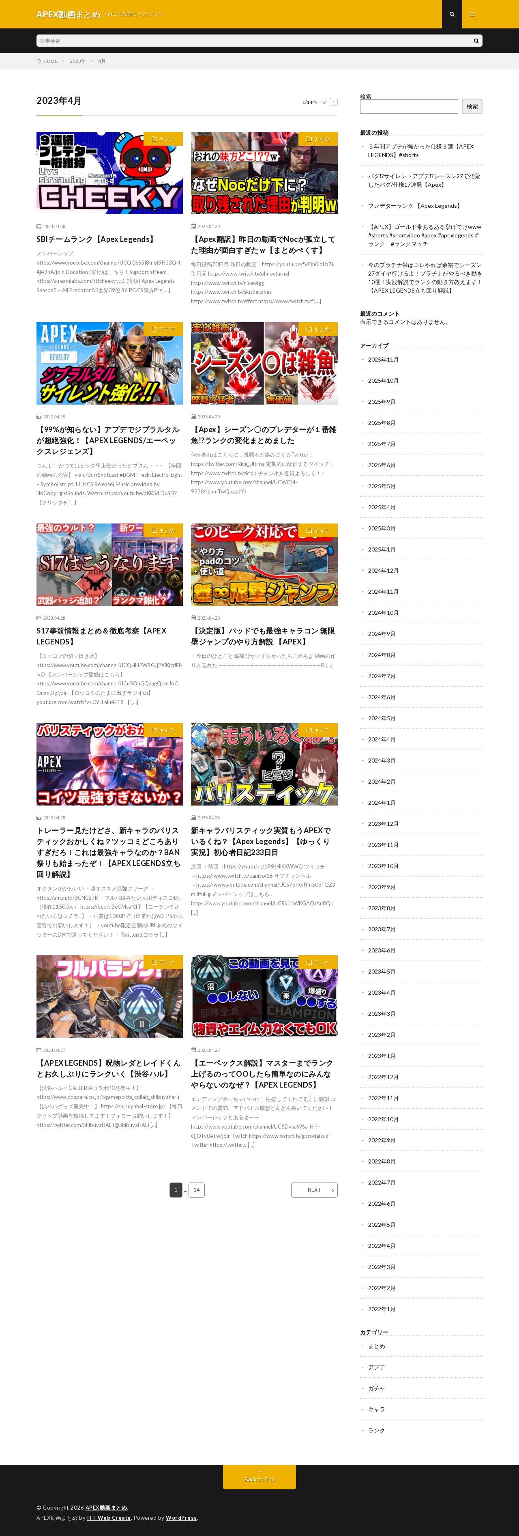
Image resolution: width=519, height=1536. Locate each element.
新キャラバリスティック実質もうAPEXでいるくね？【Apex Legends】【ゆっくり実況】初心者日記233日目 (260, 841)
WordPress (181, 1517)
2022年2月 (382, 1287)
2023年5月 (382, 971)
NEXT (314, 1190)
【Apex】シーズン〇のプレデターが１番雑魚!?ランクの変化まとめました (264, 435)
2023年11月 (383, 844)
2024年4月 (382, 739)
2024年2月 (382, 781)
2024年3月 (382, 760)
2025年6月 (382, 464)
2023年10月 (383, 865)
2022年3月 (382, 1266)
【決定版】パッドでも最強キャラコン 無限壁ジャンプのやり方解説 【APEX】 (263, 636)
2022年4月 (382, 1245)
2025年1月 (382, 549)
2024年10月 (383, 612)
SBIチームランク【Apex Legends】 (96, 239)
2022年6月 (382, 1203)
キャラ (322, 530)
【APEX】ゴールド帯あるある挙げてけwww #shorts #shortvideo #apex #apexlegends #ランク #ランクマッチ (424, 235)
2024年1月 (382, 802)
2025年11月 (383, 359)
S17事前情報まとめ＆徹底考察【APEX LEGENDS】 (105, 636)
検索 (365, 96)
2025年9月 (382, 401)
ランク (167, 139)
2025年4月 (382, 507)
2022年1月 (382, 1308)
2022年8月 (382, 1161)
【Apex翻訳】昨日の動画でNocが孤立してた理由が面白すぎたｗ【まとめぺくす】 (263, 244)
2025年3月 (382, 528)
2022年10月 (383, 1119)
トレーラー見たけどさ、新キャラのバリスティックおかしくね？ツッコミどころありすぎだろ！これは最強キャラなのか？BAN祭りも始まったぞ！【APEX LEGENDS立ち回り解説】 (108, 852)
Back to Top (259, 1479)
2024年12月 (383, 570)
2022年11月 (383, 1097)
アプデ (167, 329)
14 (196, 1190)
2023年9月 (382, 886)
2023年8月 (382, 908)
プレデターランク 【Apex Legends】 (415, 205)
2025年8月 (382, 422)
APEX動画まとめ (106, 1507)
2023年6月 (382, 950)
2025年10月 (383, 380)
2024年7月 (382, 675)
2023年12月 (383, 823)
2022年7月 (382, 1182)
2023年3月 (382, 1013)
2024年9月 (382, 633)
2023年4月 (382, 992)
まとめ (322, 139)
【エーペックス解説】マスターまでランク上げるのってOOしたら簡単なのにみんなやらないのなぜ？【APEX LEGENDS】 (262, 1073)
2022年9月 (382, 1140)
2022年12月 (383, 1076)
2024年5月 (382, 718)
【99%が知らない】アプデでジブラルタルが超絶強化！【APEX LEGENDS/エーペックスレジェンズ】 (107, 440)
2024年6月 (382, 697)
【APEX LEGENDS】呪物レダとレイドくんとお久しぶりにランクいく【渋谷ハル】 (108, 1068)
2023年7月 (382, 929)
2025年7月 (382, 443)
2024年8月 (382, 654)
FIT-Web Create (109, 1517)
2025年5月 (382, 486)
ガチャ (376, 1388)
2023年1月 (382, 1055)
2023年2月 (382, 1034)
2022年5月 (382, 1224)
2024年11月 (383, 591)
